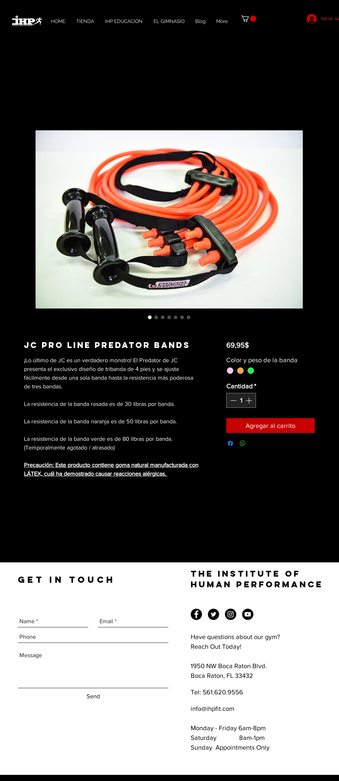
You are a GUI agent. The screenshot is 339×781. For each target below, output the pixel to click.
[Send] (93, 696)
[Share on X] (255, 443)
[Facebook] (196, 614)
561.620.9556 (223, 692)
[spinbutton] (241, 400)
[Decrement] (232, 400)
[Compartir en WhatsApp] (243, 443)
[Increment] (249, 400)
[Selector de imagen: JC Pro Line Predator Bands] (150, 317)
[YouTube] (247, 614)
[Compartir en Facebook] (230, 443)
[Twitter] (213, 614)
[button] (248, 19)
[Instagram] (230, 614)
